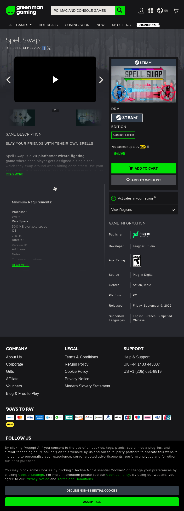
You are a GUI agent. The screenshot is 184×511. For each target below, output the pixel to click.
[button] (20, 25)
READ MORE (14, 174)
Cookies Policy (118, 475)
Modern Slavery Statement (87, 386)
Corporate (14, 364)
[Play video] (55, 79)
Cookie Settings (31, 475)
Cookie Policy (76, 371)
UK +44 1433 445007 (142, 364)
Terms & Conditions (81, 357)
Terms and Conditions (75, 479)
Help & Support (137, 357)
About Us (14, 357)
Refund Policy (76, 364)
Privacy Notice (77, 379)
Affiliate (12, 379)
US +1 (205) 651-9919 (143, 371)
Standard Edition (123, 135)
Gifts (10, 371)
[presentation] (9, 80)
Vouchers (14, 386)
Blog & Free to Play (22, 393)
